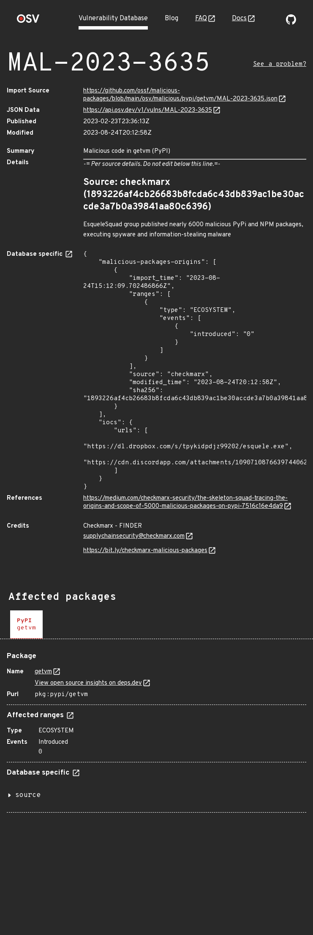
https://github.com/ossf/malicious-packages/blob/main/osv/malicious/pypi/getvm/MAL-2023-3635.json (180, 95)
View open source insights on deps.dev (88, 683)
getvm (43, 672)
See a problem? (279, 64)
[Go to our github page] (291, 23)
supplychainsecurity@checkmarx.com (134, 536)
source (28, 795)
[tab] (26, 624)
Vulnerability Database (113, 18)
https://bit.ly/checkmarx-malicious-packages (145, 551)
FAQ (201, 18)
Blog (171, 18)
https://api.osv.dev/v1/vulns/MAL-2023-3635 (147, 110)
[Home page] (28, 21)
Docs (239, 18)
